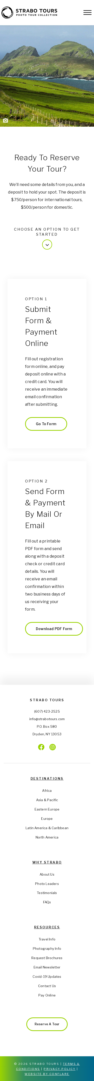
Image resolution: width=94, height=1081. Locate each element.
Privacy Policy (59, 1069)
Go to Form (46, 424)
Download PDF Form (54, 629)
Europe (47, 819)
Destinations (47, 778)
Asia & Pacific (47, 800)
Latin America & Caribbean (47, 828)
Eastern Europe (47, 809)
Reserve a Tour (47, 1024)
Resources (47, 927)
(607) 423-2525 (47, 711)
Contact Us (47, 986)
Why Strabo (47, 862)
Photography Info (47, 949)
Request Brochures (46, 958)
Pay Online (47, 995)
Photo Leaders (47, 884)
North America (47, 837)
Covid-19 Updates (47, 977)
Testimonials (47, 893)
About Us (47, 874)
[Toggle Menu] (87, 12)
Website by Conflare (47, 1074)
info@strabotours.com (47, 719)
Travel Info (47, 939)
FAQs (47, 902)
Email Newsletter (47, 967)
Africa (47, 791)
